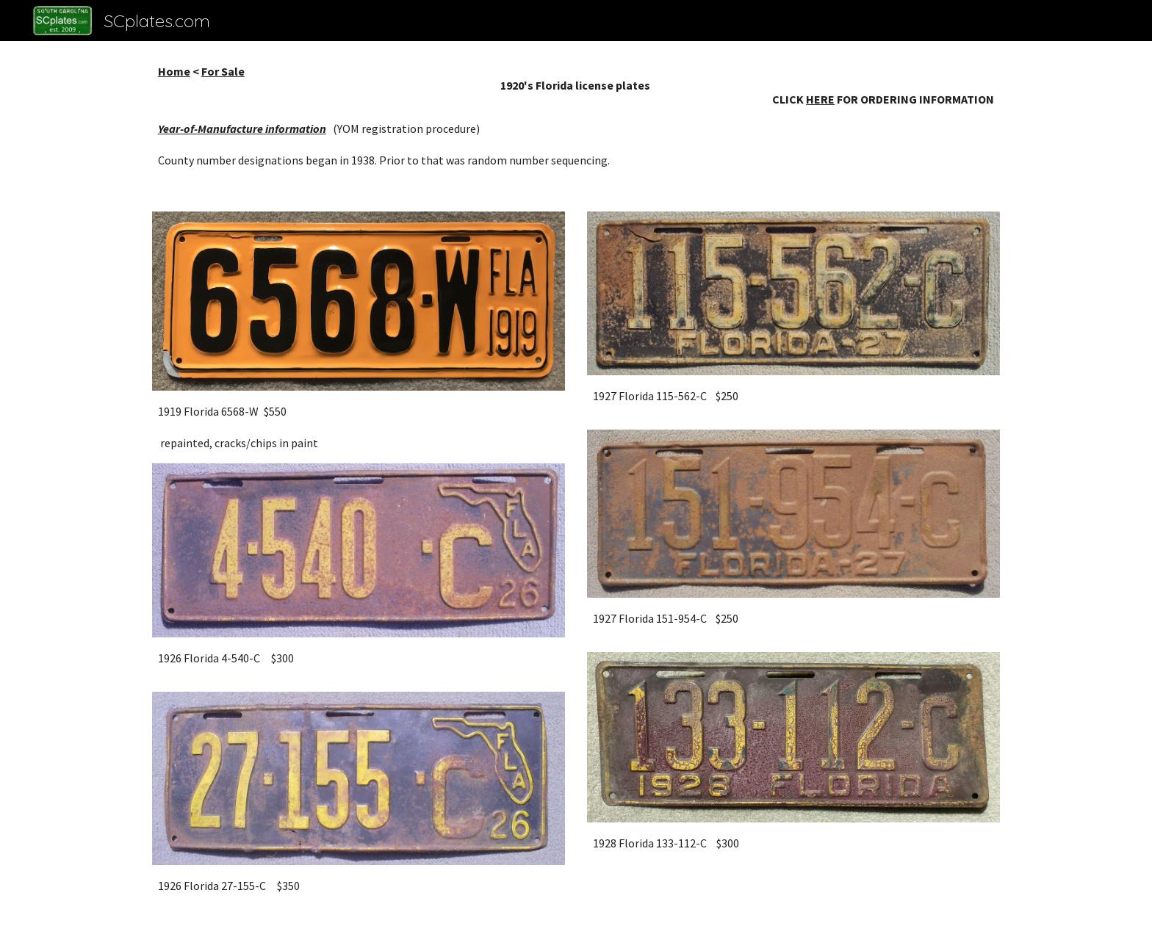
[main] (576, 117)
